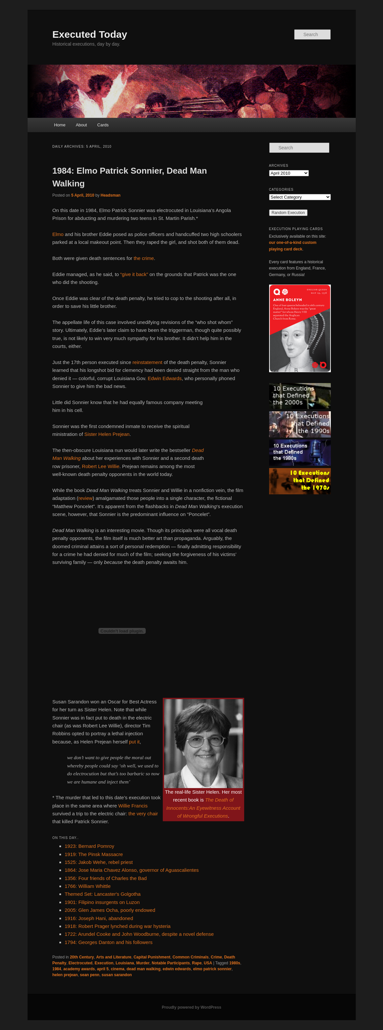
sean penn (89, 975)
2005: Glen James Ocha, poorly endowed (110, 910)
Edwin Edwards (164, 378)
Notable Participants (171, 963)
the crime (144, 258)
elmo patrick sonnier (212, 969)
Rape (197, 963)
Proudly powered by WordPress (191, 1007)
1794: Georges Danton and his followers (109, 942)
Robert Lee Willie (100, 466)
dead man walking (143, 969)
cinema (117, 969)
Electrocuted (81, 963)
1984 (57, 969)
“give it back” (134, 274)
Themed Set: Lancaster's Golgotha (102, 894)
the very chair (143, 813)
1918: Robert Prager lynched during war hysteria (118, 926)
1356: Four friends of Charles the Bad (106, 878)
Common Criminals (191, 957)
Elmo (58, 234)
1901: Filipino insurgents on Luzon (102, 902)
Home (60, 124)
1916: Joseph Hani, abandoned (99, 918)
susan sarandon (117, 975)
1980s (234, 963)
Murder (143, 963)
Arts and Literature (113, 957)
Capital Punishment (152, 957)
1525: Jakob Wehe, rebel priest (99, 862)
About (81, 124)
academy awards (79, 969)
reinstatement (147, 362)
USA (208, 963)
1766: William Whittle (88, 886)
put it (134, 741)
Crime (216, 957)
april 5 (103, 969)
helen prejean (65, 975)
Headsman (111, 195)
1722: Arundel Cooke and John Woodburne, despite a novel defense (139, 934)
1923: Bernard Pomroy (89, 846)
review (85, 498)
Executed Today (90, 34)
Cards (103, 124)
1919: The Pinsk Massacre (94, 854)
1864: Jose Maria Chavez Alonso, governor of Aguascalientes (132, 870)
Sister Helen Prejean (107, 434)
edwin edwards (177, 969)
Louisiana (125, 963)
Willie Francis (132, 805)
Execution (104, 963)
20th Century (82, 957)
